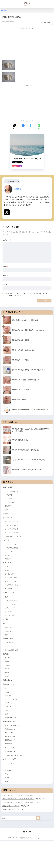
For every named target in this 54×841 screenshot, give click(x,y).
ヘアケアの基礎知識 (11, 548)
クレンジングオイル (11, 525)
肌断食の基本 (9, 745)
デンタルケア (9, 574)
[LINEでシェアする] (39, 126)
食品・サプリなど (9, 760)
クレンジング (8, 518)
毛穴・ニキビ (9, 734)
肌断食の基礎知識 (9, 722)
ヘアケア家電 (9, 551)
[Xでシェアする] (15, 126)
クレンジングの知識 (11, 532)
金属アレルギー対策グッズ (13, 756)
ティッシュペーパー (11, 700)
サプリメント (9, 764)
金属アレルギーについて (13, 752)
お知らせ (6, 513)
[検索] (38, 819)
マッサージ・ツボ (11, 581)
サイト (5, 284)
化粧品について (10, 730)
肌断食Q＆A (7, 681)
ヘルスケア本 (9, 498)
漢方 (6, 775)
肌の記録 (6, 655)
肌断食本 (8, 505)
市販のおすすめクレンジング (14, 536)
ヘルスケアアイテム (11, 578)
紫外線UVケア (8, 639)
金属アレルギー (9, 749)
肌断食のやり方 (10, 741)
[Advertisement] (18, 43)
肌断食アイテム (9, 685)
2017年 (7, 669)
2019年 (7, 677)
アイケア (8, 689)
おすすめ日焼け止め (11, 650)
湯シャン (8, 555)
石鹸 (6, 635)
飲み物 (7, 782)
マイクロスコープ (9, 593)
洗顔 (4, 624)
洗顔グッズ (8, 628)
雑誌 (6, 509)
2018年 (7, 673)
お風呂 (7, 570)
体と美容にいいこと (11, 585)
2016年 (7, 666)
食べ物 (7, 779)
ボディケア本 (9, 502)
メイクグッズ (9, 612)
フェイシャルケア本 (11, 491)
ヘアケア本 (8, 495)
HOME (27, 833)
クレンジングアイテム (12, 521)
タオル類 (8, 696)
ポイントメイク (10, 608)
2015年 (7, 662)
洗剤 (6, 715)
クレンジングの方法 (11, 529)
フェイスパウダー (11, 605)
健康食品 (8, 772)
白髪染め (8, 559)
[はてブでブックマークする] (31, 126)
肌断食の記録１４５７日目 (10, 807)
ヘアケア (6, 540)
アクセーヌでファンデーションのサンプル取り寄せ (18, 796)
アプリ (7, 567)
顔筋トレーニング (11, 718)
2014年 (7, 658)
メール (6, 275)
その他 (7, 693)
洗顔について (9, 632)
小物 (6, 711)
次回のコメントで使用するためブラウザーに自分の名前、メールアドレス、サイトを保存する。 (27, 294)
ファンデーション (11, 601)
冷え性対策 (8, 589)
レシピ (7, 768)
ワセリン (8, 707)
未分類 (5, 620)
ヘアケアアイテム (11, 544)
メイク (5, 597)
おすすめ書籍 (8, 487)
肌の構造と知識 (10, 737)
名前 (5, 266)
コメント (7, 240)
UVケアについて (10, 647)
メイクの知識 (9, 615)
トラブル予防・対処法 (12, 726)
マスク (7, 704)
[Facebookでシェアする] (23, 126)
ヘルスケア (7, 563)
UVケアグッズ (9, 643)
